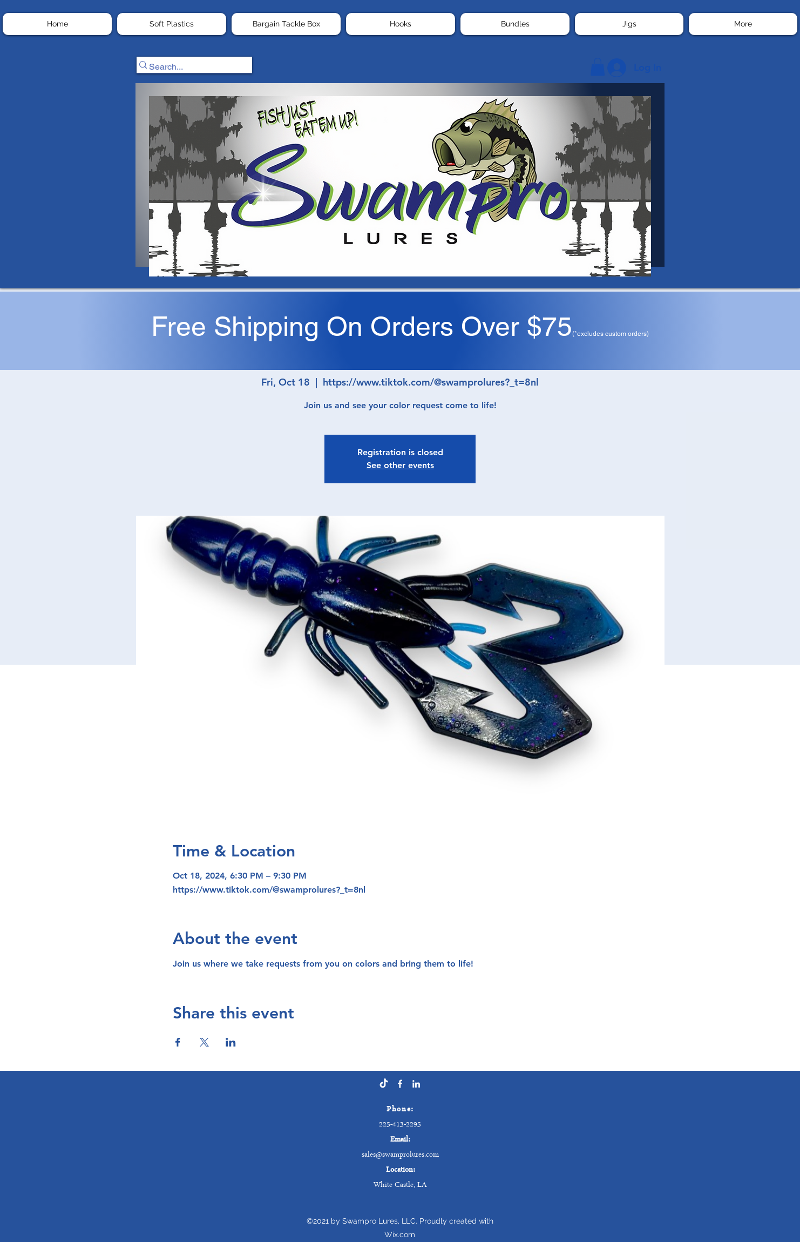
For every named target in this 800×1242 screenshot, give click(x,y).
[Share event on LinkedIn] (231, 1042)
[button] (286, 24)
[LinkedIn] (416, 1083)
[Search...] (189, 67)
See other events (400, 465)
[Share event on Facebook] (178, 1042)
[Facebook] (400, 1083)
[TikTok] (383, 1083)
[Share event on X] (204, 1042)
